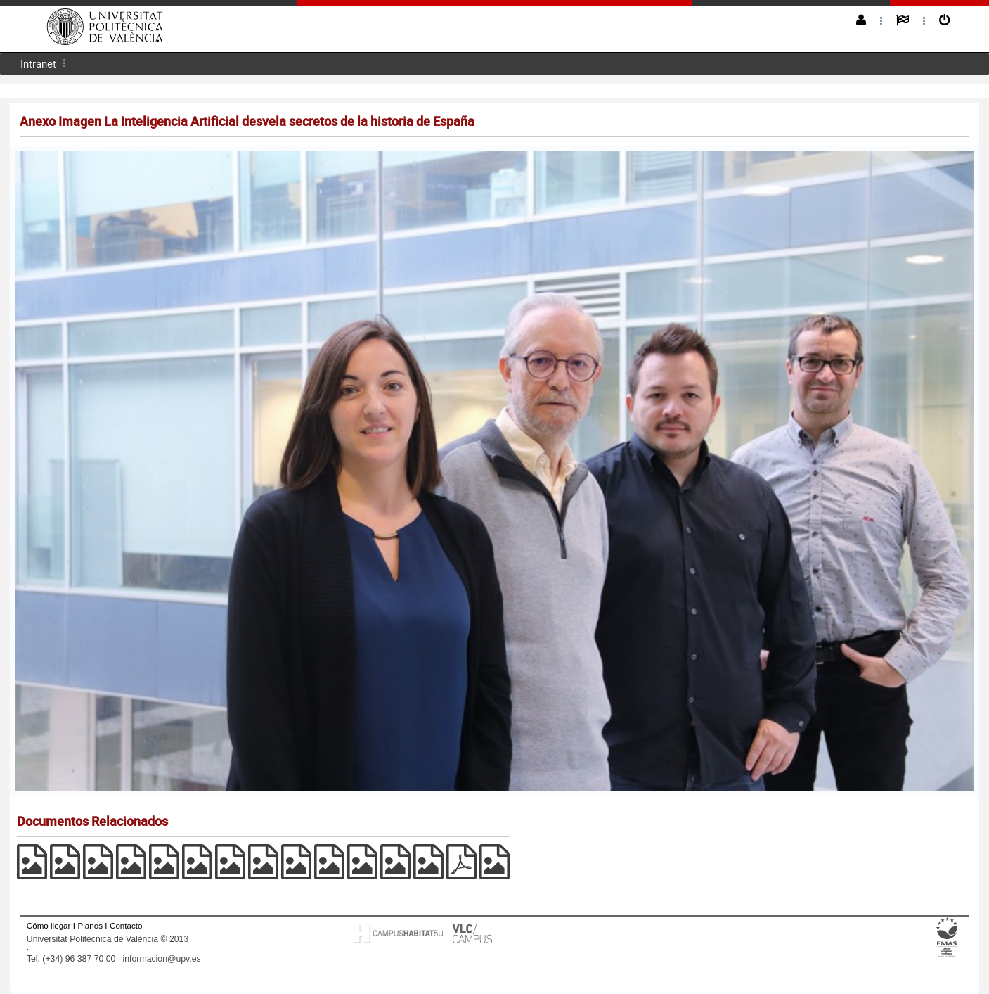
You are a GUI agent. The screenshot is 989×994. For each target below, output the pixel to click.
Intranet (38, 63)
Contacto (126, 925)
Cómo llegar (49, 925)
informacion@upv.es (162, 959)
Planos (90, 925)
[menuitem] (38, 64)
